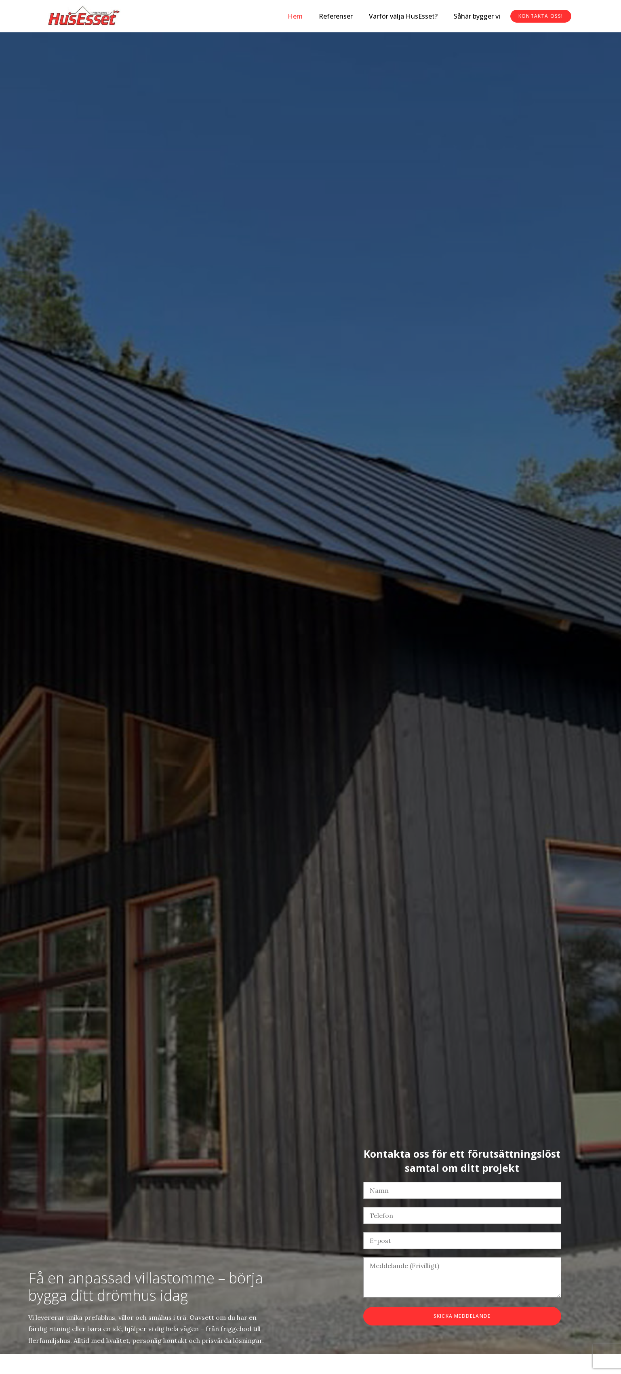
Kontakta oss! (540, 16)
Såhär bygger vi (476, 16)
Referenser (335, 16)
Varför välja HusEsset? (402, 16)
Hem (294, 16)
